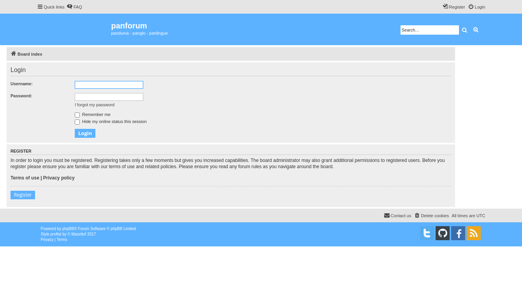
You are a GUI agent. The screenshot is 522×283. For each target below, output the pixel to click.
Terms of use (25, 178)
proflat (56, 234)
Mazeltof (79, 234)
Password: (21, 95)
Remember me (93, 114)
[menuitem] (74, 7)
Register (23, 195)
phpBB (68, 229)
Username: (22, 83)
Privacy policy (59, 178)
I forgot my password (94, 104)
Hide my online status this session (111, 121)
